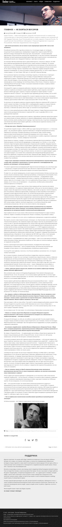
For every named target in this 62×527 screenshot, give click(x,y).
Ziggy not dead (53, 447)
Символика (48, 2)
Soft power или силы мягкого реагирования (17, 447)
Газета (36, 2)
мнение (16, 431)
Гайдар (41, 2)
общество (21, 431)
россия (54, 431)
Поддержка (56, 2)
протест (42, 431)
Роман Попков (48, 431)
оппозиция (27, 431)
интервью (11, 431)
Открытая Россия (35, 431)
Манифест (29, 2)
